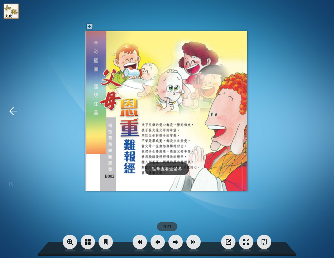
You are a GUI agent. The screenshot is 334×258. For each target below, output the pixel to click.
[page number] (167, 226)
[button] (140, 242)
